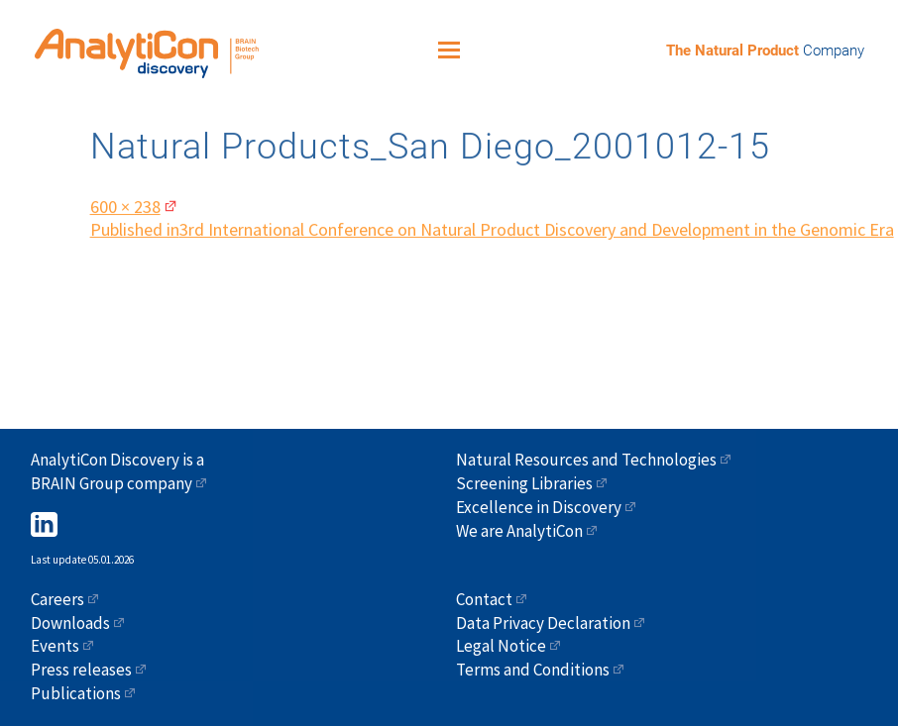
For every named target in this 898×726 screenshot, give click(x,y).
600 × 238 (125, 200)
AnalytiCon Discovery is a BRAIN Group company (117, 471)
